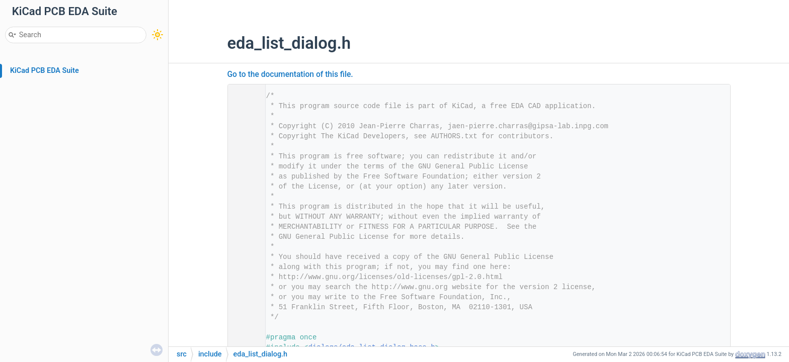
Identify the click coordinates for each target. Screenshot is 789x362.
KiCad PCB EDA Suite (44, 70)
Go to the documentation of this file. (290, 74)
